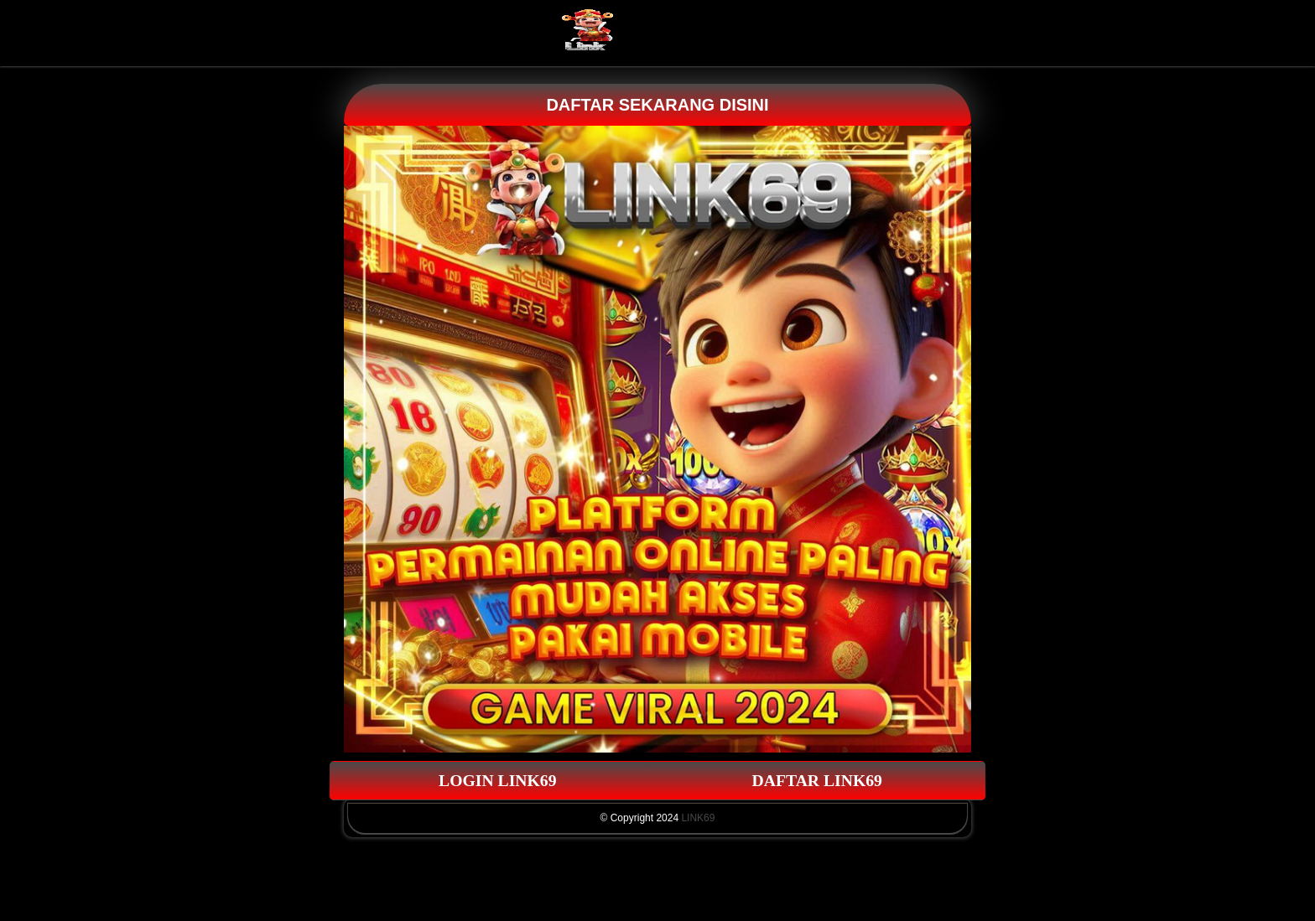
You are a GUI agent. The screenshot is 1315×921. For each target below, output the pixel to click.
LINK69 (698, 818)
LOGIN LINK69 (498, 780)
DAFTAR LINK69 (817, 780)
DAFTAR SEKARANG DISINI (657, 105)
